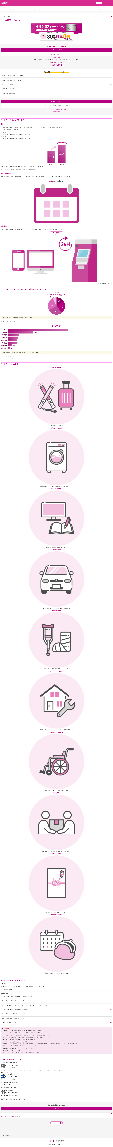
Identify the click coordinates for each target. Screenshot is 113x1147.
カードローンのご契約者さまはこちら (56, 109)
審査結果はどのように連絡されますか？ (13, 1018)
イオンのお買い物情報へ (51, 1144)
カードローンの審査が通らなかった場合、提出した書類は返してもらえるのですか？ (24, 1005)
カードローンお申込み (56, 49)
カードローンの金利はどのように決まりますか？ (15, 1013)
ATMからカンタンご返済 (8, 93)
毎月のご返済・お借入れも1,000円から (12, 80)
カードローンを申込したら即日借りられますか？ (15, 1009)
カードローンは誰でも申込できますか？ (13, 1001)
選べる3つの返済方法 (7, 84)
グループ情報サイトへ (62, 1144)
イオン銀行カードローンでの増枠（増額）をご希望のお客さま (56, 105)
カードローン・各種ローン (10, 1116)
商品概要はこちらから (8, 989)
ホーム (2, 1116)
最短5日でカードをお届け (8, 88)
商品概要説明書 (56, 57)
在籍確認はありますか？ (9, 1022)
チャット (108, 3)
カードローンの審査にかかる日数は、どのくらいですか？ (17, 996)
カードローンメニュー (6, 16)
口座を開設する (56, 65)
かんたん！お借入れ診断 (56, 54)
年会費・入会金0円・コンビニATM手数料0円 (13, 75)
